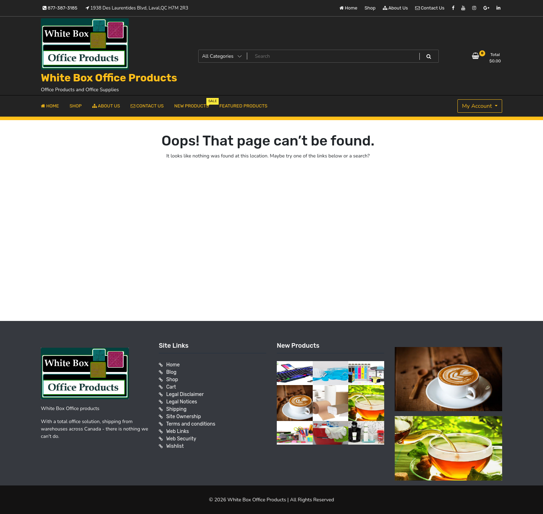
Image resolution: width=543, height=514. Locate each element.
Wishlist (175, 446)
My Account (477, 106)
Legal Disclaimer (185, 394)
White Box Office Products (109, 78)
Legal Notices (181, 402)
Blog (171, 372)
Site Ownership (183, 417)
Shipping (176, 409)
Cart (171, 387)
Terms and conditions (190, 424)
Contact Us (429, 8)
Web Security (181, 439)
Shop (369, 8)
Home (348, 8)
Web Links (177, 431)
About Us (395, 8)
